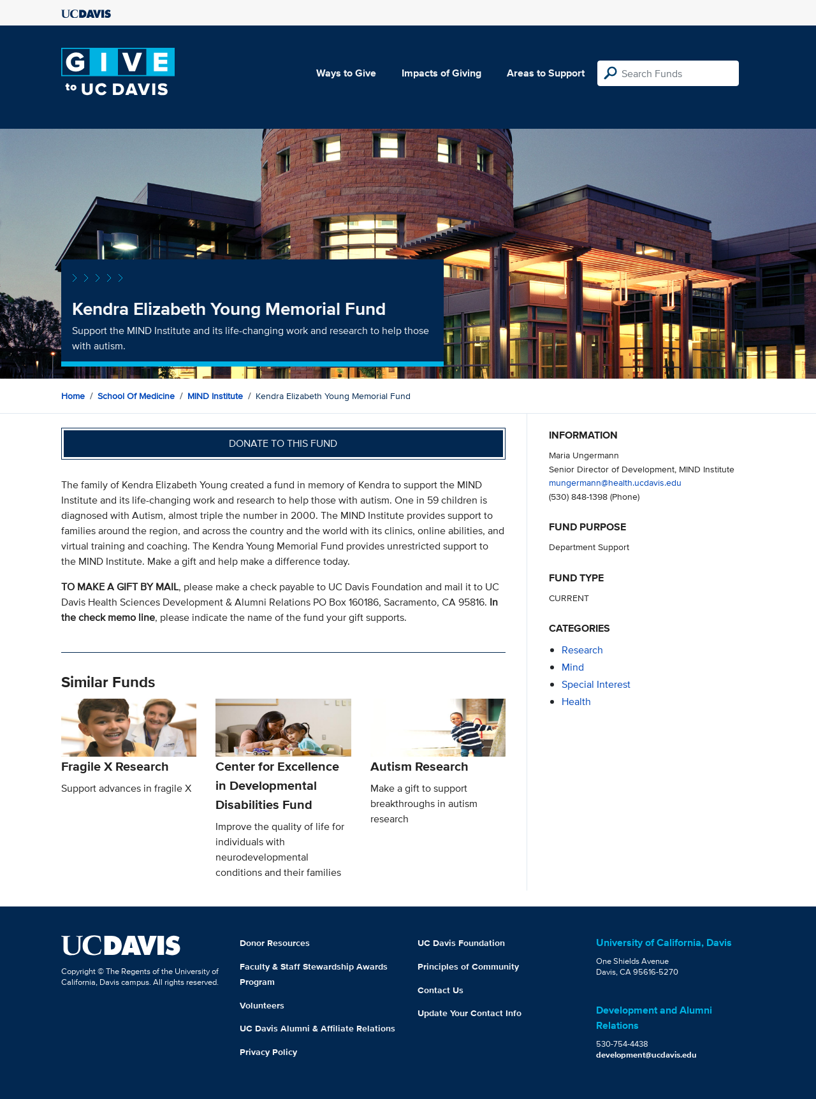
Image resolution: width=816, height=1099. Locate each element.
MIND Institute (215, 395)
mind (573, 667)
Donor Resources (275, 942)
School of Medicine (136, 395)
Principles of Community (468, 966)
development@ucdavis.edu (646, 1055)
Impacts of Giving (441, 73)
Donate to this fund (283, 443)
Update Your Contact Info (469, 1013)
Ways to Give (346, 73)
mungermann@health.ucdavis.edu (615, 482)
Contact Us (440, 990)
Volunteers (262, 1005)
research (582, 650)
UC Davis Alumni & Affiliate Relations (317, 1028)
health (576, 701)
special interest (596, 684)
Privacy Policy (268, 1051)
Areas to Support (546, 73)
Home (73, 395)
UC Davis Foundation (461, 942)
